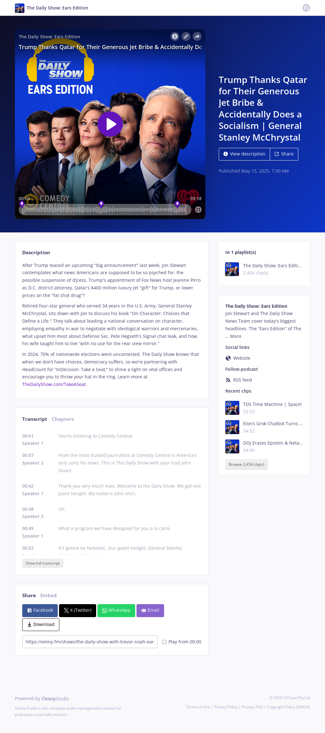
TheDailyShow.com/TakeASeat (54, 384)
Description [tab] (36, 252)
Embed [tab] (48, 595)
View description (244, 154)
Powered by (42, 698)
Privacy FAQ (252, 707)
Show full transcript (43, 563)
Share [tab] (29, 595)
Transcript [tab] (34, 419)
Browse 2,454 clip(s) (246, 464)
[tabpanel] (111, 325)
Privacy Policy (226, 707)
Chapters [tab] (63, 419)
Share (284, 154)
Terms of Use (198, 707)
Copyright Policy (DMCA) (288, 707)
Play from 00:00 (181, 642)
